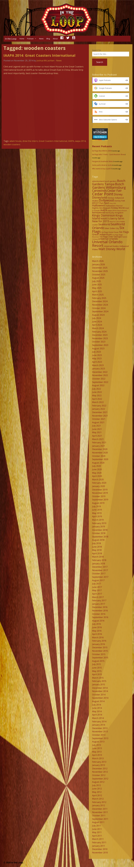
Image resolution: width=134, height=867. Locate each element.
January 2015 (98, 684)
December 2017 (99, 566)
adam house (15, 141)
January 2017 (98, 603)
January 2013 (98, 765)
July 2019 (96, 506)
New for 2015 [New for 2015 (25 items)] (100, 221)
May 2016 (97, 630)
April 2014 (97, 714)
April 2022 (97, 398)
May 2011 (97, 832)
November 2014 (100, 691)
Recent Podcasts (102, 146)
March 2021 (98, 439)
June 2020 (97, 469)
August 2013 (98, 741)
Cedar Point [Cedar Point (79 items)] (102, 194)
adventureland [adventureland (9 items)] (98, 181)
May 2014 (97, 711)
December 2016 (99, 607)
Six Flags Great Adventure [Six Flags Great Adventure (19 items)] (110, 233)
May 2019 (97, 513)
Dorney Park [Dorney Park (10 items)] (119, 200)
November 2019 (100, 492)
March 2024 (98, 328)
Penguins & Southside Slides (102, 161)
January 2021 (98, 445)
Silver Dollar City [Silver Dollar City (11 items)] (112, 228)
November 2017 (100, 570)
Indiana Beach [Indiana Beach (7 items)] (121, 211)
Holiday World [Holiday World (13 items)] (117, 207)
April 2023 (97, 361)
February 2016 (99, 640)
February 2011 (99, 842)
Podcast (30, 38)
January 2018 (98, 563)
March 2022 (98, 402)
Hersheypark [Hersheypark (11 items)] (104, 208)
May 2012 (97, 792)
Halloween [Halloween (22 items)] (98, 205)
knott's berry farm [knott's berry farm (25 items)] (112, 218)
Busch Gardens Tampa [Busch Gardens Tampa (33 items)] (108, 182)
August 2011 (98, 822)
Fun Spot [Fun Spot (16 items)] (104, 203)
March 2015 (98, 677)
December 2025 (99, 267)
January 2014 (98, 724)
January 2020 (98, 486)
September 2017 (100, 577)
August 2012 (98, 781)
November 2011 (100, 812)
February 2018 (99, 560)
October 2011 (98, 815)
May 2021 (97, 432)
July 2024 (96, 318)
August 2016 (98, 620)
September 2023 (100, 345)
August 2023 (98, 348)
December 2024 (99, 301)
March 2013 (98, 758)
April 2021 (97, 435)
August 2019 (98, 503)
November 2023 (100, 338)
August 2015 (98, 661)
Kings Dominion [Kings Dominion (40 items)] (103, 215)
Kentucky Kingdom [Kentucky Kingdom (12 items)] (114, 212)
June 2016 (97, 627)
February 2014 (99, 721)
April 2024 (97, 324)
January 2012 (98, 805)
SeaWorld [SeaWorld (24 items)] (104, 224)
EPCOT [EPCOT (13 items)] (95, 203)
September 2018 (100, 536)
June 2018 (97, 546)
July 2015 (96, 664)
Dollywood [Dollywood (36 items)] (106, 200)
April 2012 (97, 795)
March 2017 (98, 597)
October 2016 (98, 614)
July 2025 (96, 281)
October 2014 (98, 694)
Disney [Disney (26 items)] (118, 194)
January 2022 (98, 408)
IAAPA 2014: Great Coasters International (39, 55)
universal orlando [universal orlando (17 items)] (108, 238)
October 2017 (98, 573)
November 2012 (100, 771)
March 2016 (98, 637)
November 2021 (100, 415)
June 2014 (97, 708)
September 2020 (100, 459)
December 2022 (99, 372)
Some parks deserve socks (102, 165)
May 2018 (97, 550)
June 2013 (97, 748)
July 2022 (96, 388)
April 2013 (97, 755)
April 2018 (97, 553)
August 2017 (98, 580)
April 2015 (97, 674)
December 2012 (99, 768)
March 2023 (98, 365)
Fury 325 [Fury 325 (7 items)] (113, 203)
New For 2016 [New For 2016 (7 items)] (115, 222)
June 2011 (97, 829)
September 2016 (100, 617)
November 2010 (100, 852)
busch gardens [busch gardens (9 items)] (111, 181)
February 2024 (99, 331)
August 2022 (98, 385)
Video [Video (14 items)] (95, 249)
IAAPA (71, 141)
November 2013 (100, 731)
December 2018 (99, 529)
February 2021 (99, 442)
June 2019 (97, 509)
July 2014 (96, 704)
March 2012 (98, 798)
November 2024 (100, 304)
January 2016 (98, 644)
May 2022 (97, 395)
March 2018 (98, 556)
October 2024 (98, 308)
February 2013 (99, 761)
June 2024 (97, 321)
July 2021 (96, 425)
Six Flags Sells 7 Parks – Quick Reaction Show (108, 154)
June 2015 (97, 667)
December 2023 (99, 335)
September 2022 (100, 382)
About (55, 38)
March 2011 (98, 839)
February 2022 (99, 405)
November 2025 (100, 271)
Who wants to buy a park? (101, 169)
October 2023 (98, 341)
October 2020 (98, 456)
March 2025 (98, 294)
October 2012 (98, 775)
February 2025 (99, 298)
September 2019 (100, 499)
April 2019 (97, 516)
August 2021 (98, 422)
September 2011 (100, 818)
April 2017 (97, 593)
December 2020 (99, 449)
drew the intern (30, 141)
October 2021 (98, 419)
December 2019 (99, 489)
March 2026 (98, 261)
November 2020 (100, 452)
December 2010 (99, 849)
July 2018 (96, 543)
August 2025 (98, 277)
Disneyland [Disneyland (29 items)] (99, 197)
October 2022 (98, 378)
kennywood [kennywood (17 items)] (98, 212)
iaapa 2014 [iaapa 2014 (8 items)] (112, 210)
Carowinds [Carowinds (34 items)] (99, 190)
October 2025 (98, 274)
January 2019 (98, 526)
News (41, 38)
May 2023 (97, 358)
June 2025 (97, 284)
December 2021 (99, 412)
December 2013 (99, 728)
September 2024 (100, 311)
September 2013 (100, 738)
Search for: (96, 50)
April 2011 (97, 835)
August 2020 (98, 462)
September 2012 (100, 778)
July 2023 (96, 351)
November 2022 (100, 375)
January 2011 (98, 845)
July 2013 (96, 745)
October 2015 (98, 654)
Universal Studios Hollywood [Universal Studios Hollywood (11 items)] (116, 246)
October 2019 (98, 496)
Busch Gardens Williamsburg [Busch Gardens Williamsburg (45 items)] (109, 186)
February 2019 (99, 523)
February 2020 (99, 482)
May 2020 (97, 472)
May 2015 (97, 671)
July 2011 (96, 825)
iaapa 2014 (80, 141)
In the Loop (10, 38)
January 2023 (98, 368)
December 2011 (99, 808)
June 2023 (97, 355)
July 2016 (96, 624)
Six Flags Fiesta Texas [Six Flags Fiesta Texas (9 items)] (110, 232)
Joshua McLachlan (45, 60)
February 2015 (99, 681)
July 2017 (96, 583)
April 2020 (97, 476)
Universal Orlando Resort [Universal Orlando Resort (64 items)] (107, 243)
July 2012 (96, 785)
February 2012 (99, 802)
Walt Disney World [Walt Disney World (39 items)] (111, 249)
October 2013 (98, 734)
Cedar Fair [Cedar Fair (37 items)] (114, 190)
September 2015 (100, 657)
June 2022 (97, 392)
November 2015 (100, 650)
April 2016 (97, 634)
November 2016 (100, 610)
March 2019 (98, 519)
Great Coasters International (53, 141)
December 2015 (99, 647)
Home (21, 38)
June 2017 (97, 587)
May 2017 (97, 590)
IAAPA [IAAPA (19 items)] (103, 210)
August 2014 (98, 701)
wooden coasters (12, 144)
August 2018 (98, 539)
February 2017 (99, 600)
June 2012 (97, 788)
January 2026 (98, 264)
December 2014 (99, 687)
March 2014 (98, 718)
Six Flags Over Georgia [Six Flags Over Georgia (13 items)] (111, 236)
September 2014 (100, 697)
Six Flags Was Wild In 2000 (101, 151)
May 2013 (97, 751)
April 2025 (97, 291)
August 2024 (98, 314)
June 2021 (97, 429)
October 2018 (98, 533)
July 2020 (96, 466)
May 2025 (97, 288)
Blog (48, 38)
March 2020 (98, 479)
